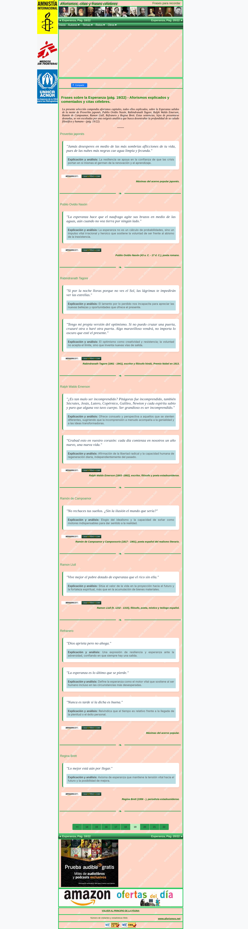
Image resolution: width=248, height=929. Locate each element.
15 (96, 827)
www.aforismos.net (169, 918)
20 (145, 827)
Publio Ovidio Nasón (73, 204)
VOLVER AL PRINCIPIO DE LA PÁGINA (120, 911)
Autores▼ (74, 24)
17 (116, 827)
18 (125, 827)
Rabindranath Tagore (74, 278)
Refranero (66, 631)
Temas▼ (87, 24)
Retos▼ (101, 24)
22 (164, 827)
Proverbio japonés (72, 134)
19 (135, 827)
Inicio (62, 24)
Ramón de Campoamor (75, 498)
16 (106, 827)
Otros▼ (112, 24)
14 (87, 827)
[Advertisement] (121, 53)
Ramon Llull (68, 564)
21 (154, 827)
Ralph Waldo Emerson (75, 386)
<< (77, 827)
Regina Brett (68, 756)
